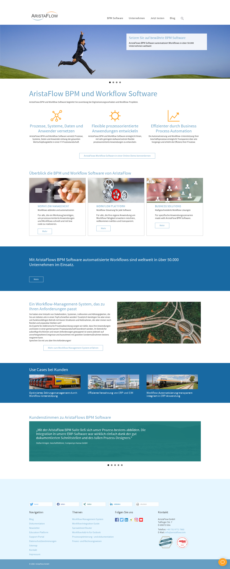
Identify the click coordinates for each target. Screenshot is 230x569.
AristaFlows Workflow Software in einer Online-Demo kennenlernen (117, 155)
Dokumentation (37, 566)
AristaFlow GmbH (42, 564)
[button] (41, 547)
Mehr (44, 231)
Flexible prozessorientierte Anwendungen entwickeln (115, 128)
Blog (172, 18)
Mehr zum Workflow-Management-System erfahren (73, 348)
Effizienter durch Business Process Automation (173, 128)
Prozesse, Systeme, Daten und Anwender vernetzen (56, 128)
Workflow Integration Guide (85, 566)
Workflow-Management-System (87, 562)
